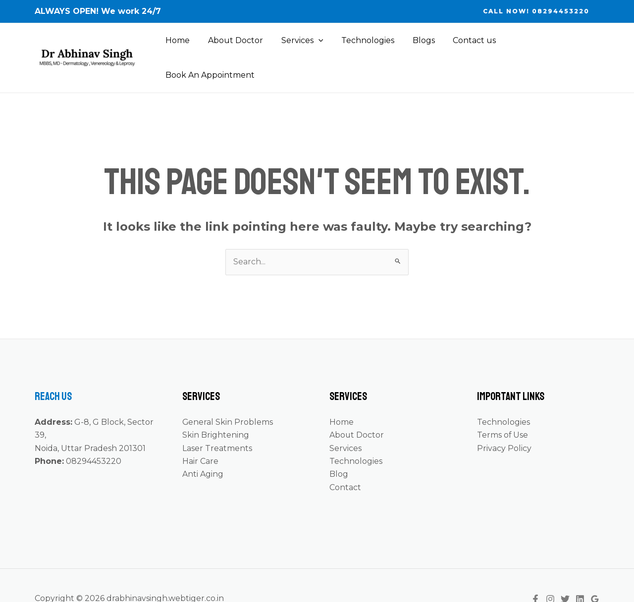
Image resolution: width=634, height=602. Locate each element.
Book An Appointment (546, 45)
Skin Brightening (215, 408)
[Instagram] (550, 572)
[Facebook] (535, 572)
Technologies (362, 45)
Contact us (464, 45)
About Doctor (235, 45)
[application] (315, 45)
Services (299, 45)
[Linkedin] (580, 572)
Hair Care (200, 435)
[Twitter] (565, 572)
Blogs (416, 45)
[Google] (594, 572)
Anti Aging (202, 447)
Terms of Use (502, 408)
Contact (345, 461)
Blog (338, 447)
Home (179, 45)
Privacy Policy (504, 422)
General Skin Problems (227, 396)
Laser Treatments (217, 422)
